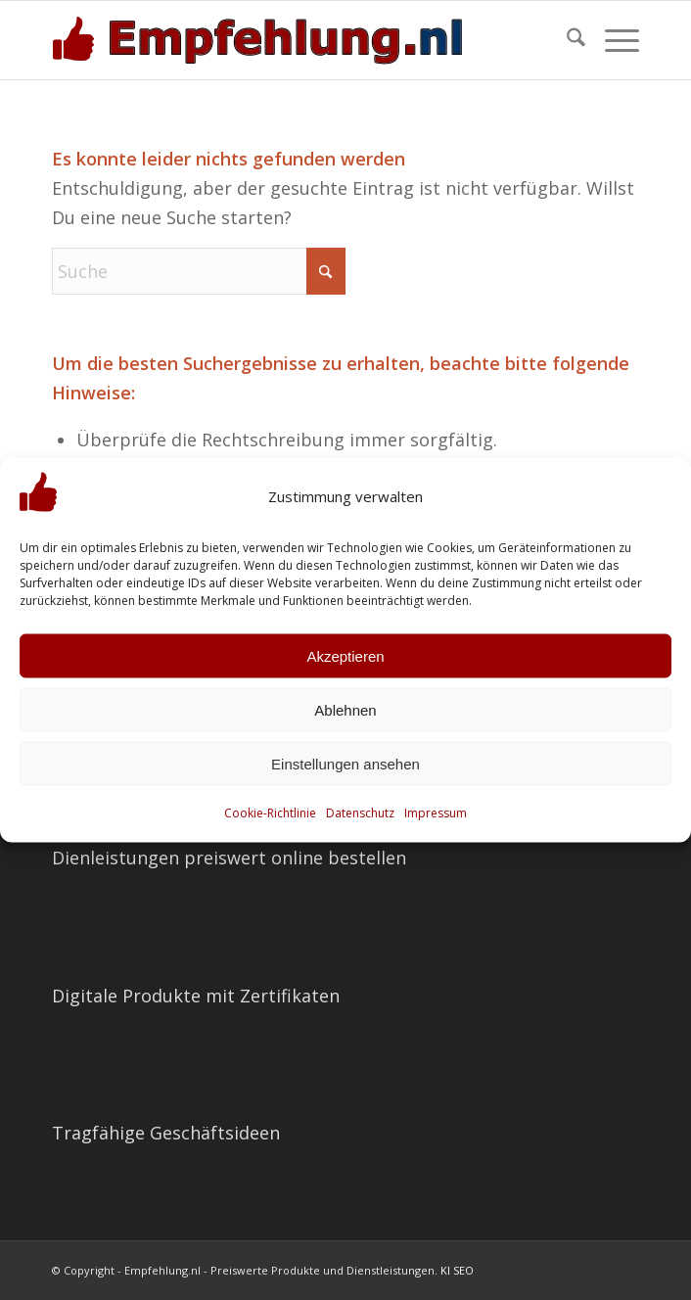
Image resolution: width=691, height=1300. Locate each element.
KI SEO (457, 1270)
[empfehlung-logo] (287, 40)
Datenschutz (360, 813)
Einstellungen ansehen (345, 763)
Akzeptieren (345, 655)
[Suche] (566, 40)
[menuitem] (566, 40)
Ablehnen (345, 709)
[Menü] (612, 40)
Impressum (435, 813)
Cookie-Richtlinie (270, 813)
